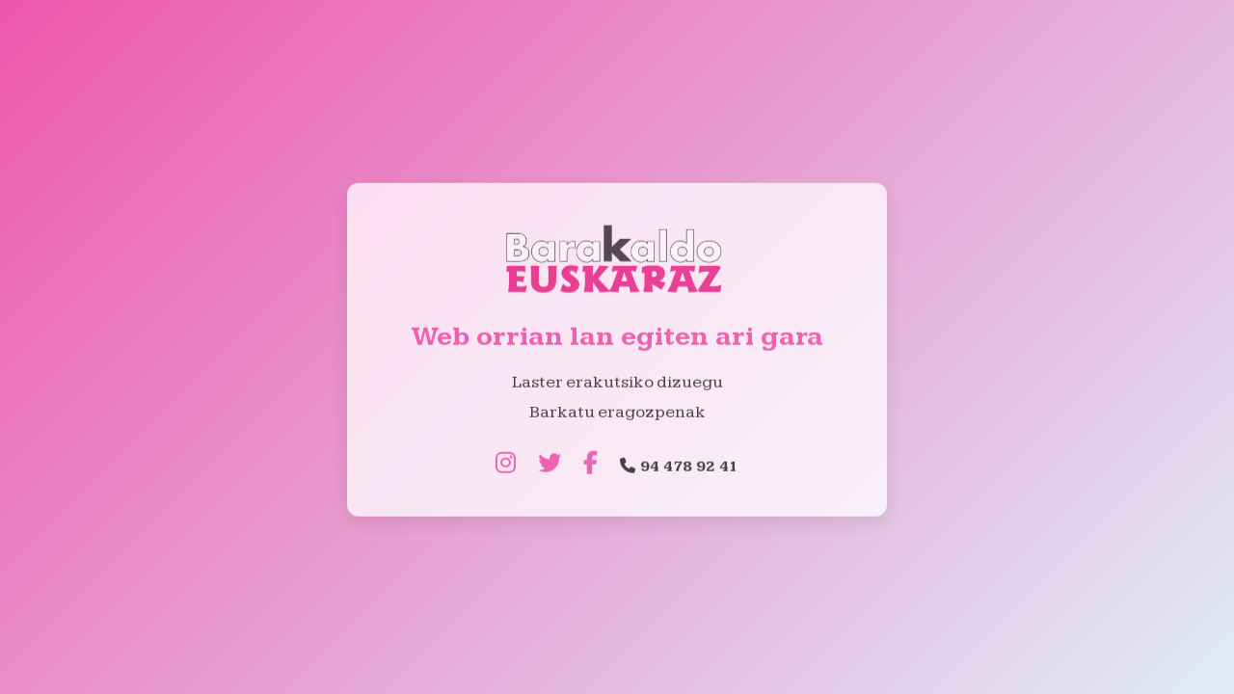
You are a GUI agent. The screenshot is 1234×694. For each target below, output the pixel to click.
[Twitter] (549, 465)
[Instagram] (506, 465)
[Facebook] (590, 465)
